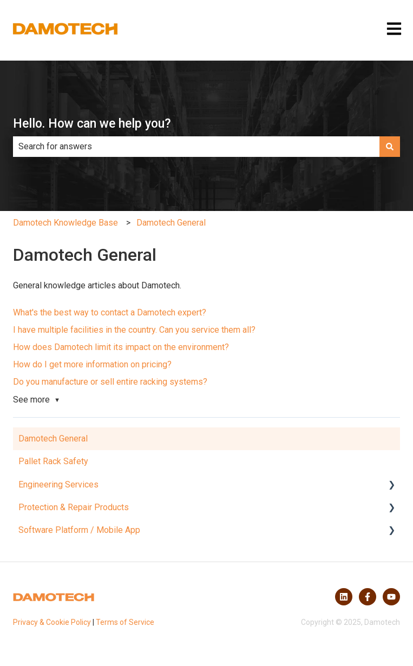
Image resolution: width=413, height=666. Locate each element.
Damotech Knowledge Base (65, 222)
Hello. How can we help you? (92, 123)
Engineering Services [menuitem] (58, 484)
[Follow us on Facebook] (367, 596)
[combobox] (196, 146)
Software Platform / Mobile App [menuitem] (79, 530)
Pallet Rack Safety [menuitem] (53, 461)
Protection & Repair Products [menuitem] (73, 507)
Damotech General (171, 222)
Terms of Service (125, 622)
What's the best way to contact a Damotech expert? (109, 312)
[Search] (389, 146)
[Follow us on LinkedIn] (343, 596)
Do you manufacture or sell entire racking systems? (110, 382)
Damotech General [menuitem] (53, 438)
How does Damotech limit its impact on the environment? (121, 347)
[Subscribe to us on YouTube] (391, 596)
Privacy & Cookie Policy (52, 622)
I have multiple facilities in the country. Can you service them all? (134, 330)
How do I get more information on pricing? (92, 364)
